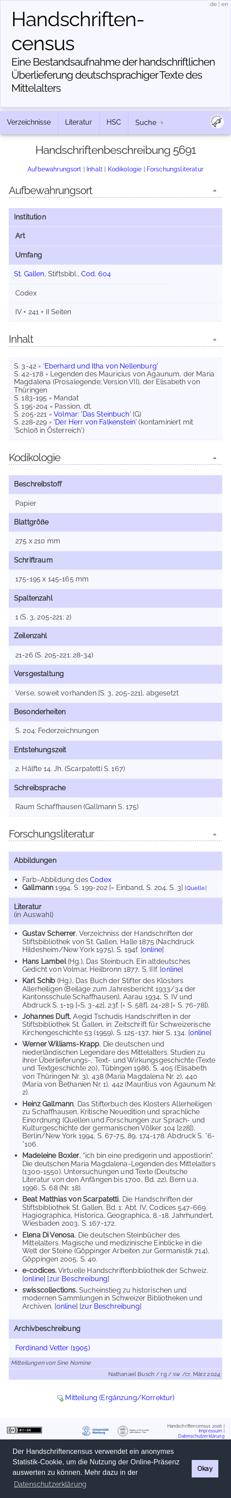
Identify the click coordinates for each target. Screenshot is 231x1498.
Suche (145, 122)
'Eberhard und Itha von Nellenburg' (100, 366)
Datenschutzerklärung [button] (50, 1484)
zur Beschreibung (78, 1279)
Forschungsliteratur (175, 169)
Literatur (78, 122)
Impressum (210, 1430)
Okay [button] (205, 1468)
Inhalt (94, 169)
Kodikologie (125, 169)
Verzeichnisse (29, 122)
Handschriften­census (78, 31)
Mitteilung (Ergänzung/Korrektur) (119, 1398)
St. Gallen (29, 274)
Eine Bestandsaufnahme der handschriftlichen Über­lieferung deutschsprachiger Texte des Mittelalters (113, 75)
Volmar (66, 414)
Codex (100, 880)
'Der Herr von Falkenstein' (95, 422)
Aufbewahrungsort (55, 169)
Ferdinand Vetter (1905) (52, 1348)
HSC (114, 122)
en (224, 4)
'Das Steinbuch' (106, 414)
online (152, 949)
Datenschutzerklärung (201, 1436)
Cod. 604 (96, 274)
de (213, 4)
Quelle (195, 888)
